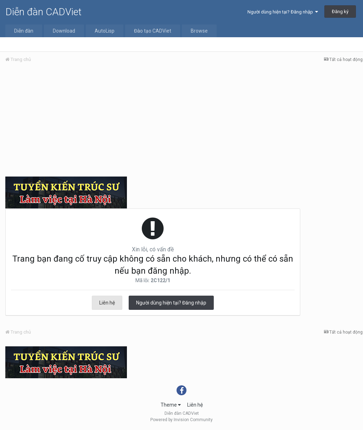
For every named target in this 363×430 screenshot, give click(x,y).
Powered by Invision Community (181, 419)
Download (64, 31)
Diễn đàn (23, 31)
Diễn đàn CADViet (43, 12)
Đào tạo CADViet (152, 31)
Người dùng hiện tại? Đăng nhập (282, 12)
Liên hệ (107, 303)
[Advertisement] (184, 121)
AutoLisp (105, 31)
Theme (171, 405)
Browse (199, 31)
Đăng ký (340, 11)
